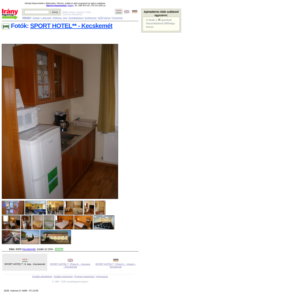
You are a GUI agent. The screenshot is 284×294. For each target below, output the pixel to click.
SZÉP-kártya (104, 18)
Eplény (70, 5)
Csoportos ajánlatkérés (72, 14)
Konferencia (90, 18)
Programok (117, 18)
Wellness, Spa (60, 18)
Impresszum (102, 276)
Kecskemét (29, 249)
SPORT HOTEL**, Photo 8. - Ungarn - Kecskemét (115, 265)
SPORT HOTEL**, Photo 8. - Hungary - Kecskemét (70, 265)
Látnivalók (46, 18)
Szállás (36, 18)
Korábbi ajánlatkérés (42, 276)
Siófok (88, 12)
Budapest (80, 12)
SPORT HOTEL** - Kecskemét (71, 25)
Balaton (72, 12)
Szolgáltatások (76, 18)
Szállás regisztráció (63, 276)
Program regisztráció (84, 276)
